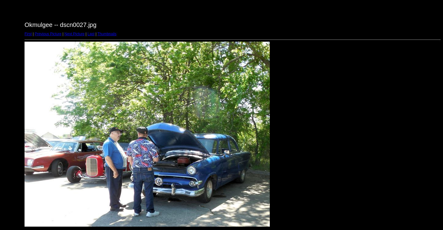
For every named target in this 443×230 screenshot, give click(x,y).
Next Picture (74, 34)
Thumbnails (106, 34)
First (28, 34)
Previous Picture (48, 34)
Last (90, 34)
